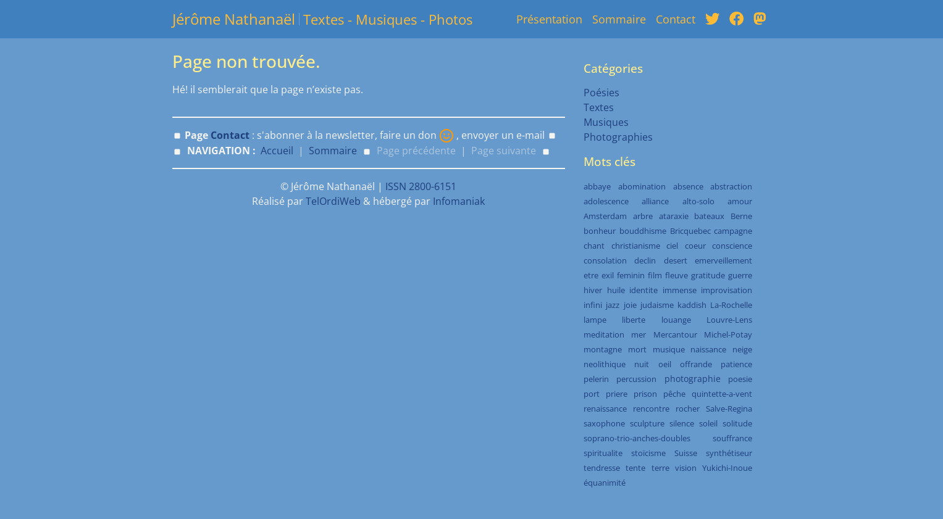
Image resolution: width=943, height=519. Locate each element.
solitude (737, 423)
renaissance (605, 408)
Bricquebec (690, 230)
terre (660, 467)
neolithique (605, 364)
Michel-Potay (728, 334)
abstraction (731, 186)
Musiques (606, 122)
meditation (604, 334)
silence (681, 423)
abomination (642, 186)
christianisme (635, 245)
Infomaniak (459, 201)
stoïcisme (648, 453)
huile (616, 290)
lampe (595, 319)
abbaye (597, 186)
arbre (643, 216)
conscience (732, 245)
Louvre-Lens (729, 319)
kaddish (691, 304)
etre (591, 275)
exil (607, 275)
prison (645, 393)
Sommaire (619, 19)
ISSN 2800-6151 (420, 186)
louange (676, 319)
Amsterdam (605, 216)
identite (643, 290)
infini (593, 304)
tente (635, 467)
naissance (708, 349)
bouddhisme (642, 230)
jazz (612, 304)
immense (680, 290)
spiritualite (603, 453)
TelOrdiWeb (333, 201)
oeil (664, 364)
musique (669, 349)
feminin (631, 275)
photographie (692, 378)
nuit (641, 364)
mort (637, 349)
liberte (633, 319)
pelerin (596, 378)
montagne (603, 349)
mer (638, 334)
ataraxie (674, 216)
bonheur (600, 230)
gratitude (708, 275)
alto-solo (698, 201)
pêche (674, 393)
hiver (593, 290)
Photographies (618, 137)
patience (736, 364)
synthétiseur (729, 453)
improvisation (726, 290)
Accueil (277, 150)
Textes (599, 107)
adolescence (606, 201)
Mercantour (675, 334)
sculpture (647, 423)
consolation (605, 260)
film (655, 275)
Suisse (685, 453)
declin (645, 260)
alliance (655, 201)
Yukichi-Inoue (727, 467)
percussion (636, 378)
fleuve (676, 275)
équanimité (605, 482)
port (592, 393)
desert (675, 260)
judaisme (657, 304)
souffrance (732, 438)
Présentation (549, 19)
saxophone (604, 423)
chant (594, 245)
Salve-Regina (729, 408)
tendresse (602, 467)
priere (616, 393)
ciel (672, 245)
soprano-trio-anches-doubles (637, 438)
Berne (741, 216)
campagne (733, 230)
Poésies (601, 92)
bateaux (709, 216)
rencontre (651, 408)
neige (742, 349)
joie (630, 304)
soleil (708, 423)
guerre (740, 275)
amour (739, 201)
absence (688, 186)
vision (686, 467)
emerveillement (723, 260)
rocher (688, 408)
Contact (675, 19)
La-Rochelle (731, 304)
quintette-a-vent (722, 393)
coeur (695, 245)
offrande (696, 364)
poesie (740, 378)
